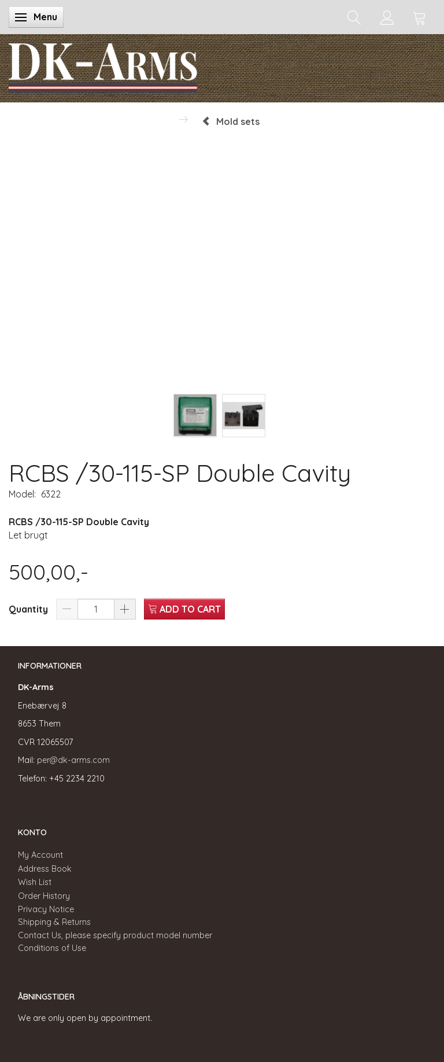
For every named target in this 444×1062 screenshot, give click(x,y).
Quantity (29, 609)
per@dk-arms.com (73, 760)
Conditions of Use (52, 948)
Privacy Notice (46, 909)
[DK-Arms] (103, 65)
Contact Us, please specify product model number (115, 935)
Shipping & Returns (54, 922)
